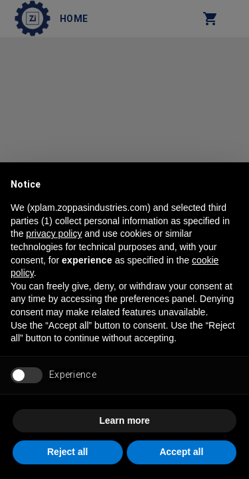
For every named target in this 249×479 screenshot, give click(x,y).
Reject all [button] (67, 451)
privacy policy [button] (54, 233)
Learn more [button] (124, 420)
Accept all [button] (181, 451)
